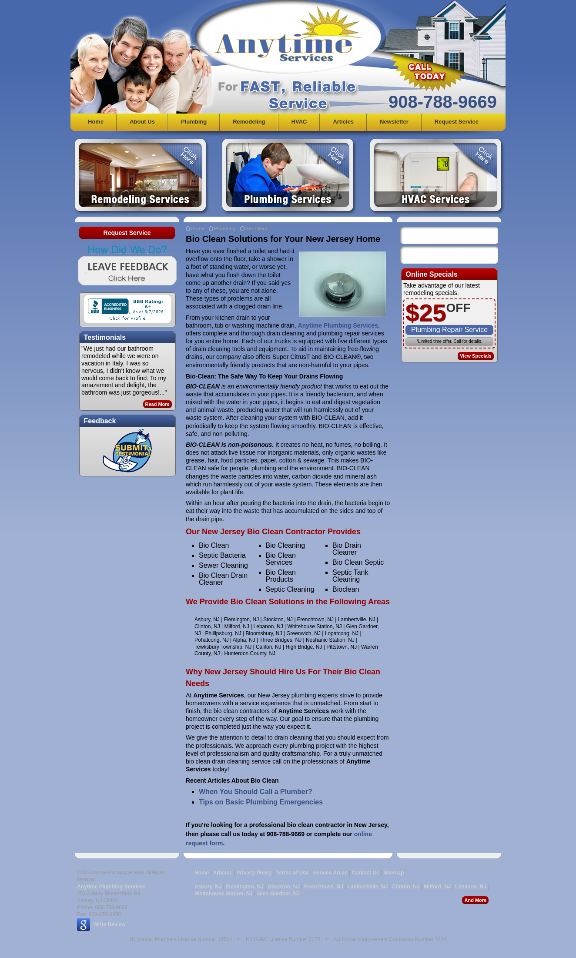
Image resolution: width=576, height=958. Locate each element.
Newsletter (394, 121)
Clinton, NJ (405, 887)
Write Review (109, 924)
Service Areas (330, 873)
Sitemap (394, 873)
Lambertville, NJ (368, 887)
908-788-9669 (442, 101)
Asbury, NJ (207, 887)
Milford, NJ (437, 887)
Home (96, 121)
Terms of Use (292, 873)
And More (475, 900)
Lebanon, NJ (470, 887)
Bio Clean (256, 228)
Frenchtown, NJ (323, 887)
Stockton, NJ (284, 887)
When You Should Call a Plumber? (255, 791)
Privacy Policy (254, 873)
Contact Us (365, 873)
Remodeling (249, 121)
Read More (157, 404)
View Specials (476, 355)
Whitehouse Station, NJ (223, 894)
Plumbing (194, 121)
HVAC (299, 121)
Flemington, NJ (245, 887)
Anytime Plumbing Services (338, 325)
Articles (343, 121)
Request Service (457, 121)
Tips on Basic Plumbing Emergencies (261, 802)
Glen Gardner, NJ (278, 894)
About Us (142, 121)
